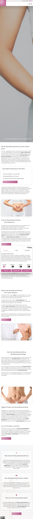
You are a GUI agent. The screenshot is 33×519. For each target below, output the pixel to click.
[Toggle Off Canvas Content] (30, 4)
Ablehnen (6, 270)
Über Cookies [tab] (27, 250)
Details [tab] (16, 250)
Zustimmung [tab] (6, 250)
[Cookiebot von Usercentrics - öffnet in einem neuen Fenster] (27, 247)
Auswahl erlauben (16, 270)
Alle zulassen (27, 270)
